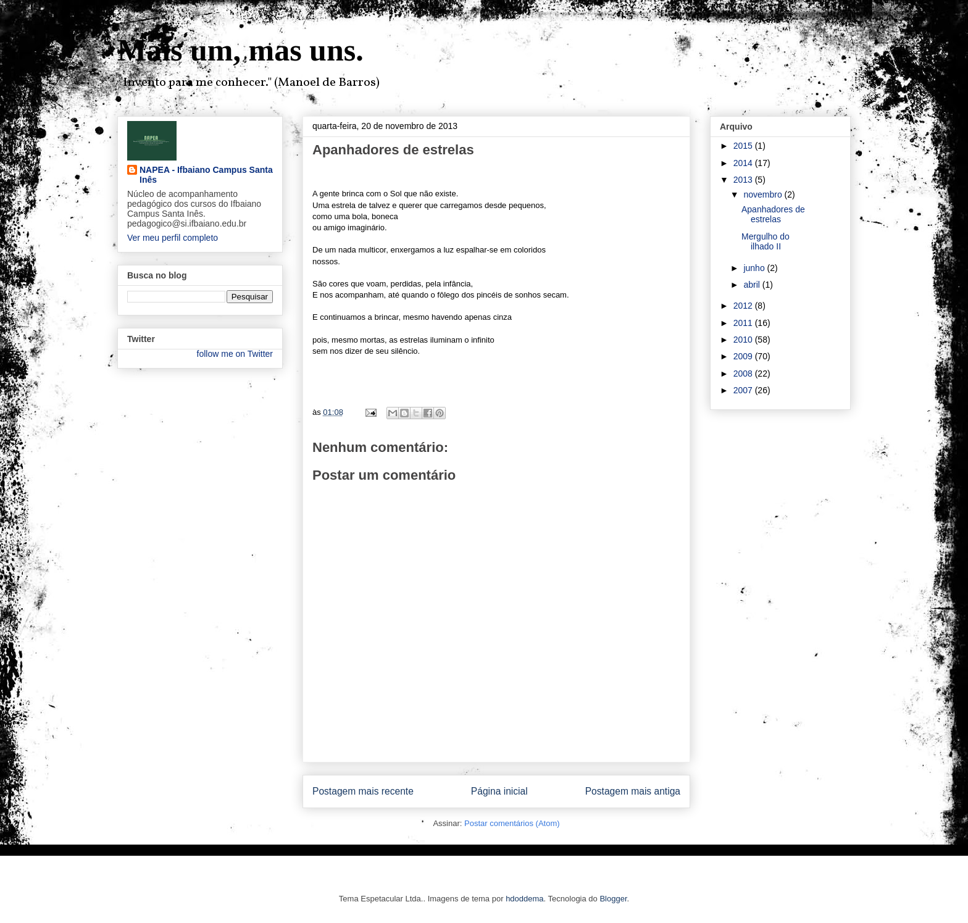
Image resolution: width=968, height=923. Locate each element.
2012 (744, 306)
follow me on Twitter (235, 354)
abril (752, 285)
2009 (744, 356)
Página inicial (499, 791)
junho (755, 268)
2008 (744, 373)
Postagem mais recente (363, 791)
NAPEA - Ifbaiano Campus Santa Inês (206, 175)
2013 (744, 180)
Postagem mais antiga (632, 791)
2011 (744, 323)
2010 (744, 340)
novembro (763, 194)
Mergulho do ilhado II (765, 242)
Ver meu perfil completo (172, 238)
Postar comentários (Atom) (512, 823)
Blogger (613, 898)
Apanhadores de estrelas (773, 214)
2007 (744, 390)
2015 (744, 146)
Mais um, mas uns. (240, 50)
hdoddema (524, 898)
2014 (744, 163)
